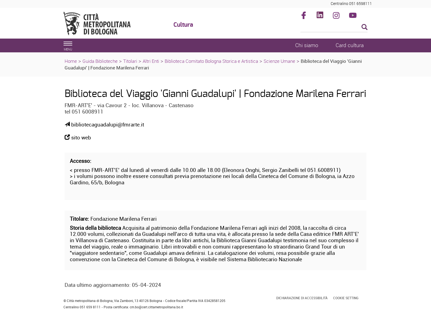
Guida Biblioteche (100, 61)
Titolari (130, 61)
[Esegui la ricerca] (364, 27)
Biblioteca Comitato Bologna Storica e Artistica (211, 61)
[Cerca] (334, 27)
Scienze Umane (279, 61)
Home (71, 61)
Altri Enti (151, 61)
